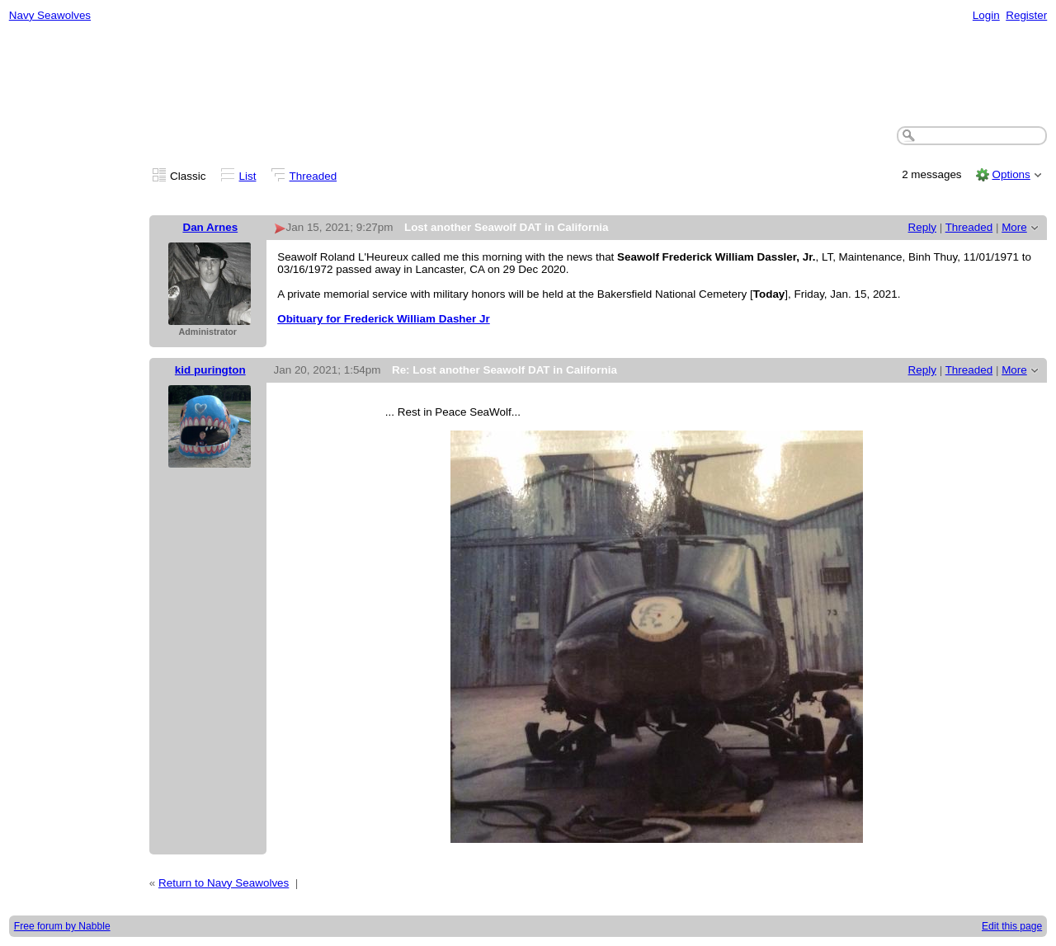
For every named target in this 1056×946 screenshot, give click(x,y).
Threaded (313, 176)
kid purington (210, 370)
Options (1011, 174)
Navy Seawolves (50, 15)
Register (1026, 15)
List (248, 176)
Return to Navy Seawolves (223, 883)
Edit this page (1012, 926)
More (1014, 227)
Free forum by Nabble (62, 926)
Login (986, 15)
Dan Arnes (210, 227)
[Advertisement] (528, 75)
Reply (922, 227)
